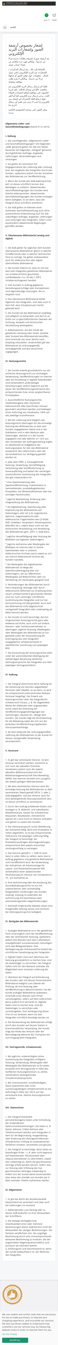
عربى (46, 17)
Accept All (15, 1340)
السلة (54, 17)
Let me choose (9, 1334)
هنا (10, 112)
